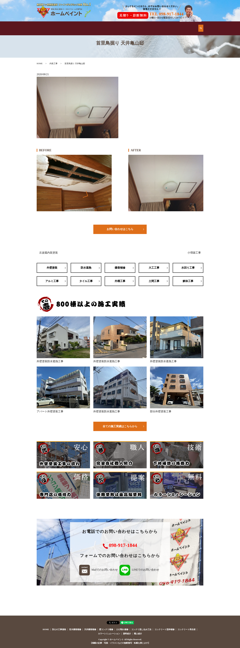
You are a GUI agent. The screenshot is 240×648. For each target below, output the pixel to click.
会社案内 (157, 25)
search (200, 24)
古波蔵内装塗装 (48, 252)
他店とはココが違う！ (77, 25)
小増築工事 (194, 252)
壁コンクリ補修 (106, 629)
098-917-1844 (123, 545)
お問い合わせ (185, 25)
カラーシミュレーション (109, 633)
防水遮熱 (86, 267)
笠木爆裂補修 (75, 629)
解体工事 (188, 281)
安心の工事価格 (131, 25)
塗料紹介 (127, 633)
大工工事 (154, 267)
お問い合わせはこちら (120, 229)
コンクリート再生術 (187, 629)
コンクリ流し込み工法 (141, 629)
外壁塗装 (52, 267)
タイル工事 (86, 281)
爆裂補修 (120, 267)
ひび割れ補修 (122, 629)
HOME (50, 25)
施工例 (104, 25)
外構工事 (120, 281)
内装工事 (54, 63)
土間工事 (154, 281)
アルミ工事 (52, 281)
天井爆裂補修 (90, 629)
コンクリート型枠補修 (164, 629)
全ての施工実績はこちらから (120, 426)
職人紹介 (138, 633)
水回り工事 (188, 267)
